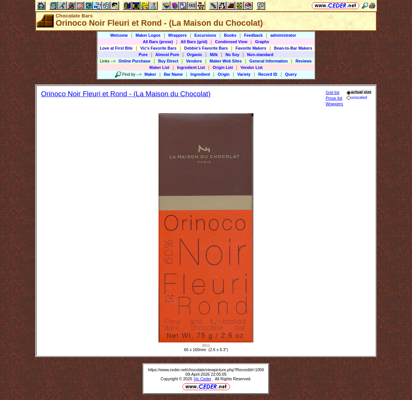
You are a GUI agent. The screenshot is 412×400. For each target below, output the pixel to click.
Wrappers (177, 35)
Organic (194, 54)
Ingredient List (191, 67)
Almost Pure (167, 54)
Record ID (267, 74)
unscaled (356, 97)
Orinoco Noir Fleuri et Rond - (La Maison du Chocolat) (126, 94)
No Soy (232, 54)
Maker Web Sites (226, 61)
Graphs (262, 41)
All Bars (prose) (158, 41)
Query (291, 74)
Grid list (332, 92)
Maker (150, 74)
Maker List (159, 67)
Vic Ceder (202, 379)
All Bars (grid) (194, 41)
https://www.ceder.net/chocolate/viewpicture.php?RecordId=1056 (206, 369)
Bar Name (173, 74)
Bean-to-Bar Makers (293, 48)
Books (230, 35)
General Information (268, 61)
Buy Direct (168, 61)
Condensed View (231, 41)
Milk (214, 54)
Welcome (119, 35)
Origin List (223, 67)
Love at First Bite (116, 48)
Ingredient (200, 74)
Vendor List (252, 67)
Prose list (334, 98)
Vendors (194, 61)
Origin (224, 74)
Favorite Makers (251, 48)
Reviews (304, 61)
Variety (243, 74)
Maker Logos (147, 35)
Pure (143, 54)
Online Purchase (134, 61)
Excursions (205, 35)
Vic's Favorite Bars (158, 48)
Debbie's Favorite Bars (206, 48)
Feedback (253, 35)
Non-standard (260, 54)
